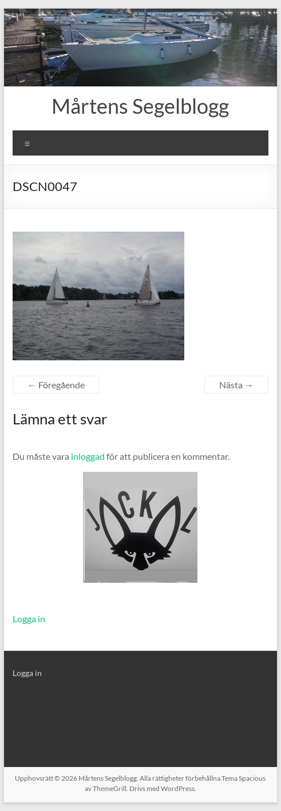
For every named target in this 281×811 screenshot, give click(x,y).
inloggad (88, 456)
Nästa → (236, 384)
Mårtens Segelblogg (140, 105)
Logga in (29, 618)
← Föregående (56, 384)
